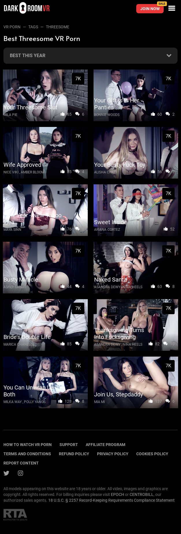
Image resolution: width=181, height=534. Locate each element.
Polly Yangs (35, 402)
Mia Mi (99, 402)
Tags (33, 27)
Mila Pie (10, 115)
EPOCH (117, 494)
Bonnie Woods (107, 115)
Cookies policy (152, 453)
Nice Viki (10, 172)
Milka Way (12, 402)
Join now (152, 7)
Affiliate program (105, 444)
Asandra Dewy (107, 287)
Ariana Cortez (107, 230)
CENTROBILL (142, 494)
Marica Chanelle (18, 344)
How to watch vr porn (27, 444)
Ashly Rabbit (14, 287)
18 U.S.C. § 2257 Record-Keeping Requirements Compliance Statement (111, 500)
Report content (21, 463)
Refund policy (74, 453)
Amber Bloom (32, 172)
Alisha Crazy (105, 172)
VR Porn (11, 27)
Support (68, 444)
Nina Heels (132, 287)
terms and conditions (27, 453)
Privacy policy (112, 453)
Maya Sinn (12, 230)
